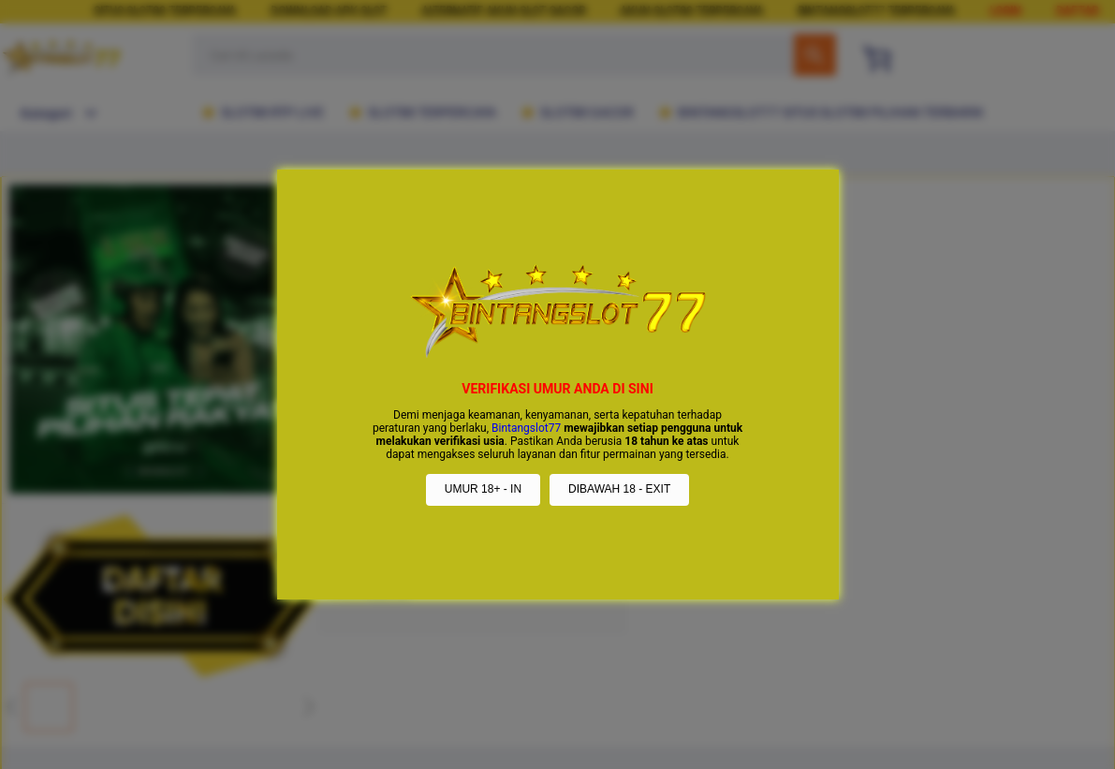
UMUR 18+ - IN (483, 488)
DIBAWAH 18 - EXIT (619, 488)
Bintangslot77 (526, 428)
